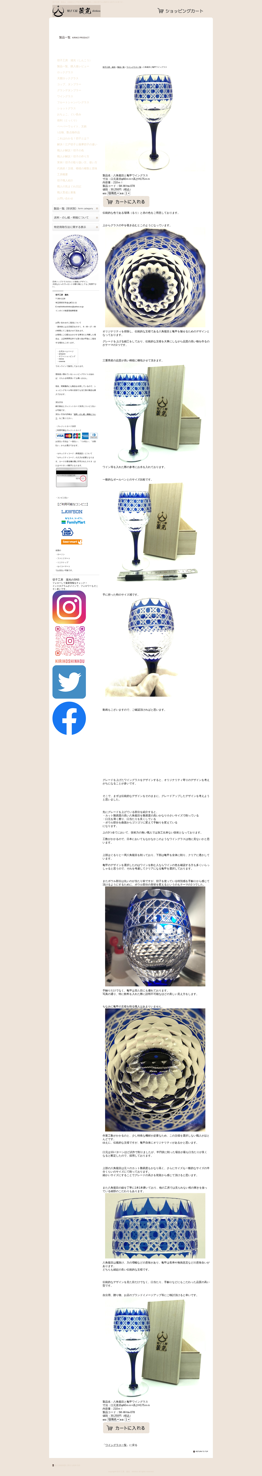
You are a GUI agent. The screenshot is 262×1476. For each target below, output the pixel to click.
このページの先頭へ (201, 1451)
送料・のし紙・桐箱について (75, 218)
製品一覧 (121, 67)
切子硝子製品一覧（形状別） (75, 208)
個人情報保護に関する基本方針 (67, 1465)
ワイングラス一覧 (133, 67)
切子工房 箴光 (85, 11)
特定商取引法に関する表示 (75, 227)
